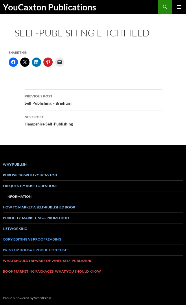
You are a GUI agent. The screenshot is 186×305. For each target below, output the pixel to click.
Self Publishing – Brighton (93, 99)
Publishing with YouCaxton (30, 175)
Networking (15, 228)
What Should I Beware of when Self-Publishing (48, 260)
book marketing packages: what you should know (52, 271)
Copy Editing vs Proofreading (32, 239)
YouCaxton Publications (49, 7)
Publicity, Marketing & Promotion (36, 218)
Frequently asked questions (30, 186)
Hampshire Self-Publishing (93, 120)
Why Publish (15, 164)
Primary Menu (179, 7)
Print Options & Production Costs (35, 250)
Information (19, 196)
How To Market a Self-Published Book (39, 207)
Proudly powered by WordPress (27, 298)
